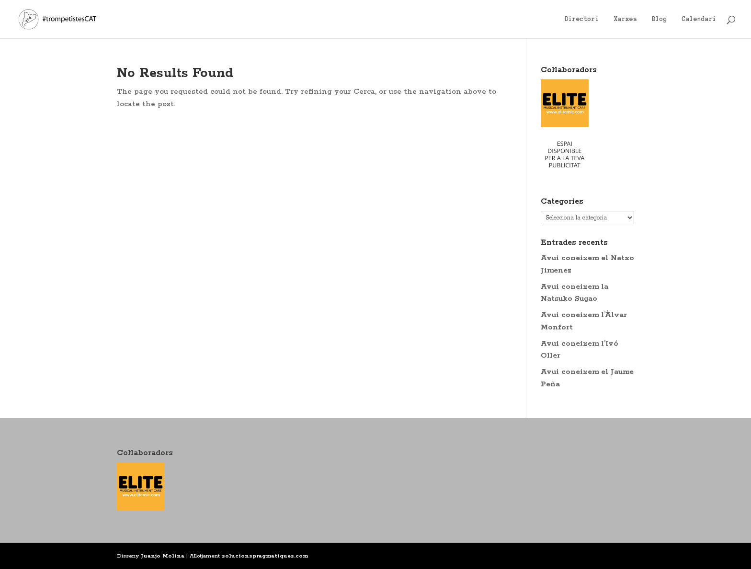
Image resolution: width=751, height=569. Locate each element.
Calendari (699, 19)
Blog (659, 19)
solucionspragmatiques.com (265, 555)
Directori (582, 19)
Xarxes (625, 19)
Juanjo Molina (162, 555)
